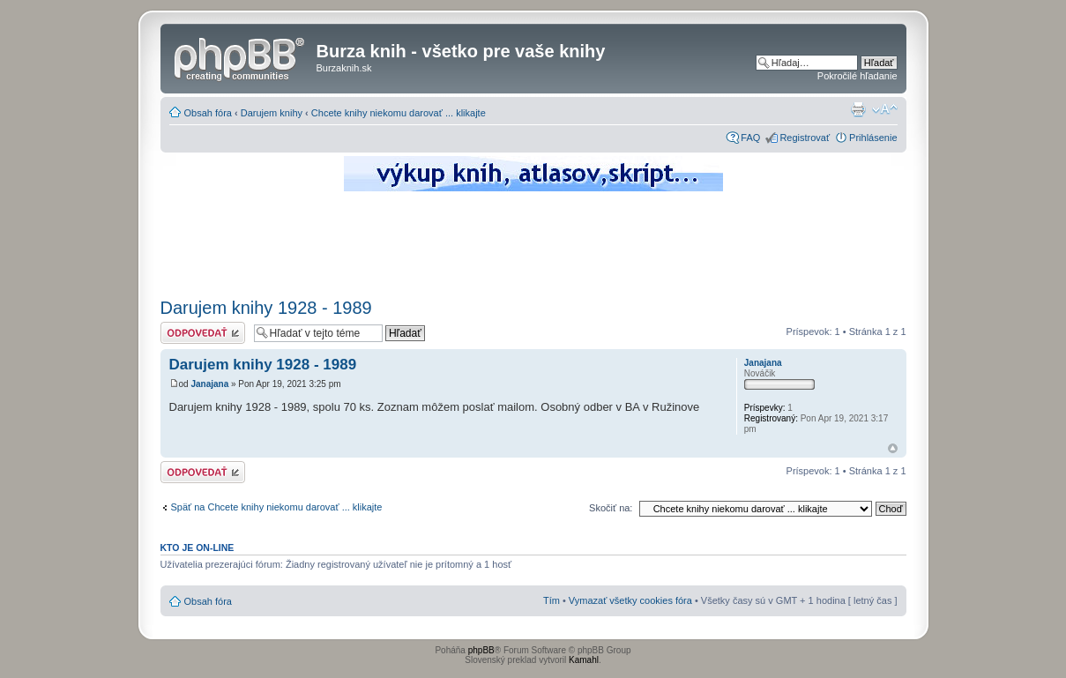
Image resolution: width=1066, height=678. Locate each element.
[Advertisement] (533, 242)
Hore (893, 448)
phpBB (481, 650)
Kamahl (584, 660)
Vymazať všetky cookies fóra (630, 600)
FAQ (750, 137)
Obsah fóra (208, 113)
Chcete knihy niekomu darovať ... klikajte (398, 113)
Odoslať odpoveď (202, 333)
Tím (551, 600)
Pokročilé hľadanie (857, 76)
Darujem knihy (271, 113)
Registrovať (804, 137)
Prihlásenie (873, 137)
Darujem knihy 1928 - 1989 (266, 307)
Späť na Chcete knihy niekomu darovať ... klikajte (277, 507)
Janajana (209, 384)
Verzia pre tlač (858, 109)
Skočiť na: (610, 508)
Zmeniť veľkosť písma (885, 109)
